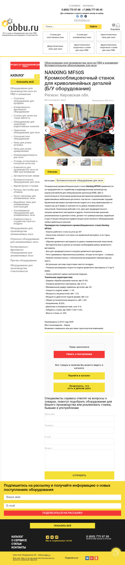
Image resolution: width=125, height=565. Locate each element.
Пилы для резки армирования (22, 150)
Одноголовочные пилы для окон (109, 36)
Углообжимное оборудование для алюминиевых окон (24, 213)
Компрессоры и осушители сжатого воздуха (24, 221)
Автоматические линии (26, 176)
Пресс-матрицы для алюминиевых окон (25, 197)
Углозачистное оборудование (22, 138)
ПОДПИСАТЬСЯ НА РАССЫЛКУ (62, 513)
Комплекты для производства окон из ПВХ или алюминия (26, 169)
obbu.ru (47, 555)
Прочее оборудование (23, 260)
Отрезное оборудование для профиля (24, 101)
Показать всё (25, 82)
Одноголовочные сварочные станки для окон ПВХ (82, 47)
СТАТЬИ (16, 544)
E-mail (48, 437)
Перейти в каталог (79, 376)
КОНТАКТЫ (88, 6)
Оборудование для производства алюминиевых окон (21, 231)
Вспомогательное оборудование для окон (27, 181)
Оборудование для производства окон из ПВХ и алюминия (23, 91)
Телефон (49, 425)
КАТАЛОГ (17, 537)
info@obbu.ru (82, 20)
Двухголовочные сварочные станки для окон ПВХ (108, 47)
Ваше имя (50, 414)
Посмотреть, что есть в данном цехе (79, 387)
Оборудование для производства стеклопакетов (21, 268)
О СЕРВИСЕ (74, 6)
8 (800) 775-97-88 (71, 10)
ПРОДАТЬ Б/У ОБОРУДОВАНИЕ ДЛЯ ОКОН (25, 65)
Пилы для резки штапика (22, 144)
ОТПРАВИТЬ (79, 476)
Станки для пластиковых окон (55, 36)
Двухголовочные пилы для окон (55, 47)
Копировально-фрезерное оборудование (22, 109)
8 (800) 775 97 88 (104, 537)
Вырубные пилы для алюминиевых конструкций (25, 204)
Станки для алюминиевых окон (82, 36)
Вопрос (48, 448)
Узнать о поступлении (79, 354)
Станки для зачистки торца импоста (25, 117)
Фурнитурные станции (26, 186)
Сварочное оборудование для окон (27, 131)
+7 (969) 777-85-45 (92, 10)
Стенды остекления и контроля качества (25, 162)
